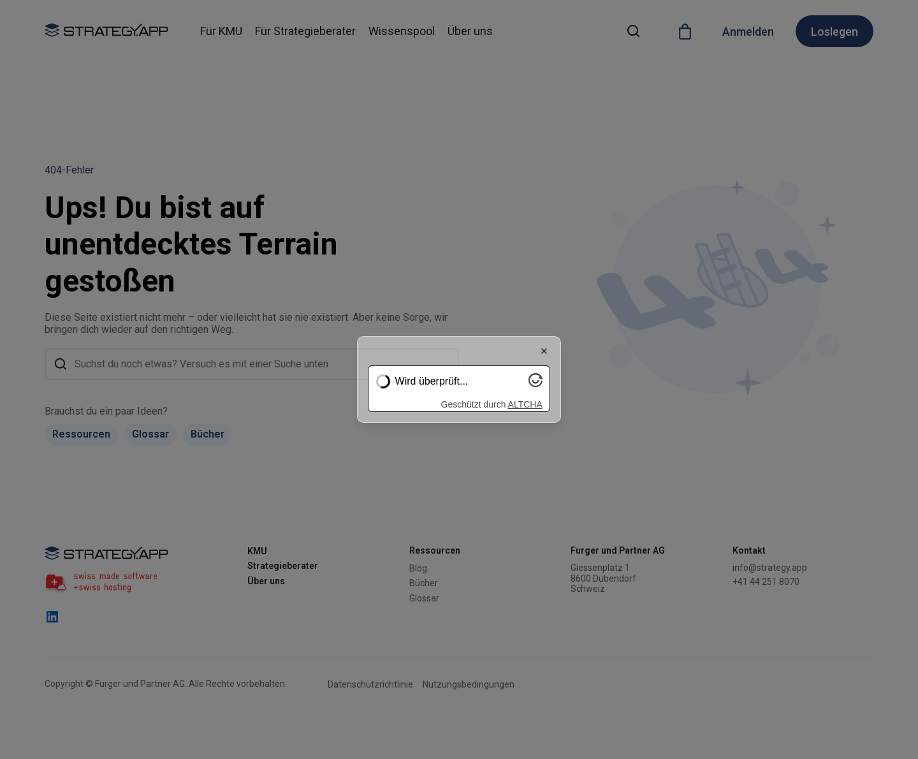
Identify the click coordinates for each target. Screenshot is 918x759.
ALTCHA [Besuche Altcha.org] (525, 404)
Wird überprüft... (432, 381)
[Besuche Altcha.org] (535, 383)
